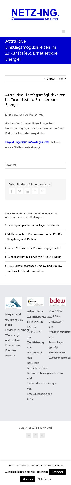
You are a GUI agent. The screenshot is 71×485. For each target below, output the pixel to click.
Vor (61, 78)
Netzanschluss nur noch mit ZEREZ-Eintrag (34, 257)
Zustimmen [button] (57, 472)
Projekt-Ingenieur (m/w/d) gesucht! (27, 142)
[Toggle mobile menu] (64, 31)
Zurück (51, 78)
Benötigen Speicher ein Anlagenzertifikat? (33, 225)
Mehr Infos (44, 479)
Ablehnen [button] (28, 479)
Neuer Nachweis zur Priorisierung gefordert (34, 248)
